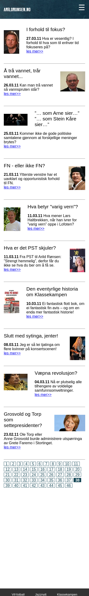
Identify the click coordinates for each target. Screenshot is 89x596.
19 (69, 469)
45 (60, 486)
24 (34, 475)
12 (7, 469)
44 (51, 486)
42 (34, 486)
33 (34, 480)
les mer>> (34, 51)
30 (7, 480)
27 (60, 475)
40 (16, 486)
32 (25, 480)
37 (69, 480)
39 (7, 486)
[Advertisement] (44, 535)
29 (77, 475)
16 (42, 469)
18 (60, 469)
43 (42, 486)
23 (25, 475)
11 (76, 464)
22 (16, 475)
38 (77, 480)
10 (67, 464)
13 (16, 469)
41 (25, 486)
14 (25, 469)
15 (34, 469)
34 (42, 480)
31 (16, 480)
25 (42, 475)
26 (51, 475)
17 (51, 469)
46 (69, 486)
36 (60, 480)
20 (77, 469)
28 (69, 475)
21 (7, 475)
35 (51, 480)
